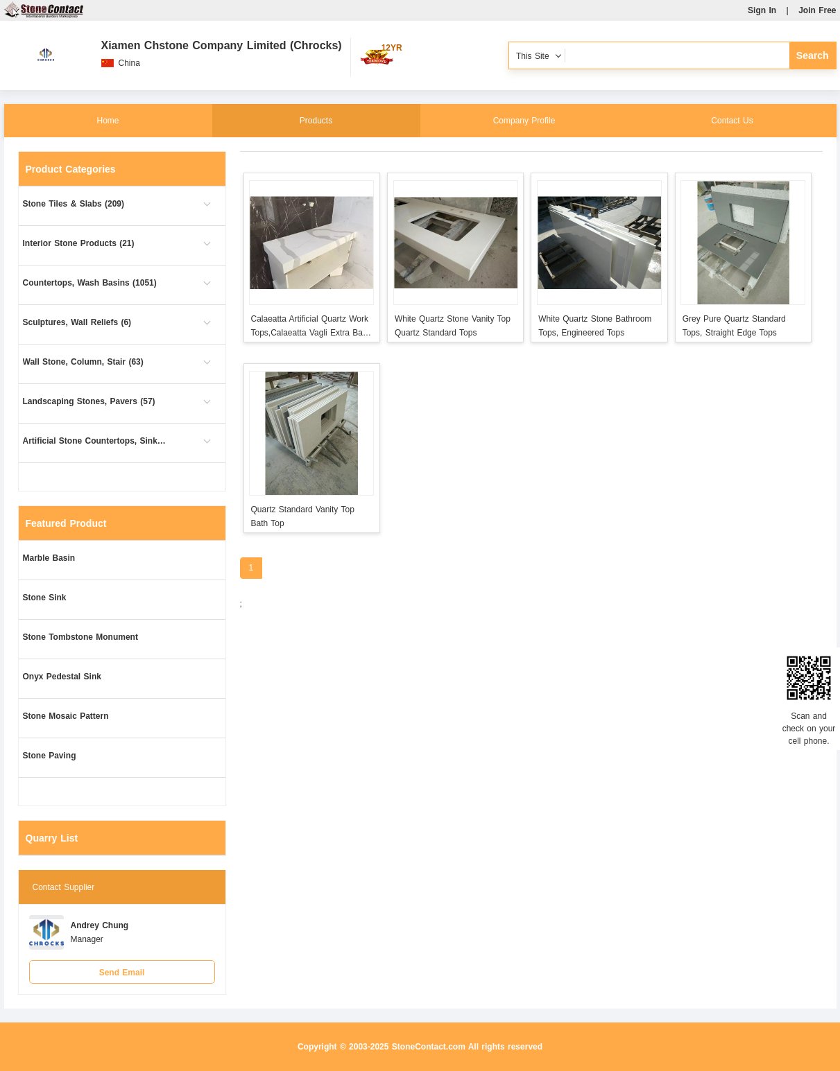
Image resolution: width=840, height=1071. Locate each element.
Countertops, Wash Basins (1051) (90, 283)
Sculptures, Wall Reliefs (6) (77, 322)
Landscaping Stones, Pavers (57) (89, 401)
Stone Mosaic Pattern (66, 716)
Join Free (817, 10)
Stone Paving (49, 755)
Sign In (762, 10)
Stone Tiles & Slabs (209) (74, 204)
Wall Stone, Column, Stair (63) (83, 362)
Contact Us (732, 120)
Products (316, 120)
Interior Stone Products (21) (79, 243)
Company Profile (524, 120)
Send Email (122, 972)
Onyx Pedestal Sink (62, 676)
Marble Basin (49, 558)
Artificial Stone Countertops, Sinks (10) (96, 441)
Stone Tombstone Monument (80, 637)
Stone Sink (45, 597)
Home (107, 120)
